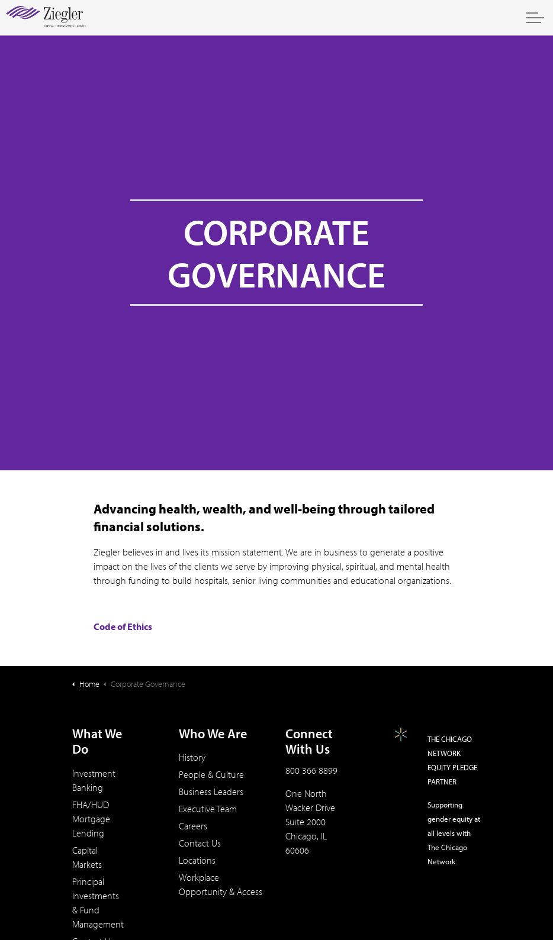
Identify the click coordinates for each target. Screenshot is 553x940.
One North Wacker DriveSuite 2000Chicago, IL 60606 (310, 821)
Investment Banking (93, 780)
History (192, 757)
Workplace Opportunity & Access (220, 884)
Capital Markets (87, 857)
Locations (197, 860)
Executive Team (208, 809)
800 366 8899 (311, 770)
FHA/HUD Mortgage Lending (91, 819)
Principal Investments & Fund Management (98, 903)
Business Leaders (211, 791)
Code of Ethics (123, 626)
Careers (193, 826)
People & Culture (211, 774)
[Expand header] (535, 17)
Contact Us (200, 843)
